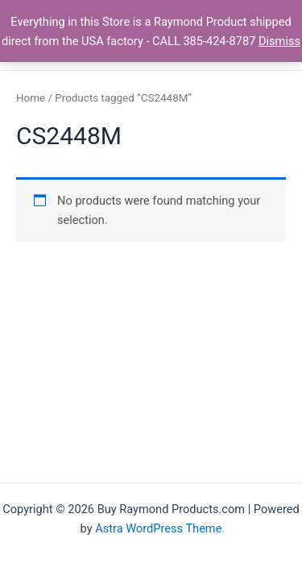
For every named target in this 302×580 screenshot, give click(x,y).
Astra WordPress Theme (158, 528)
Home (30, 98)
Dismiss (279, 41)
